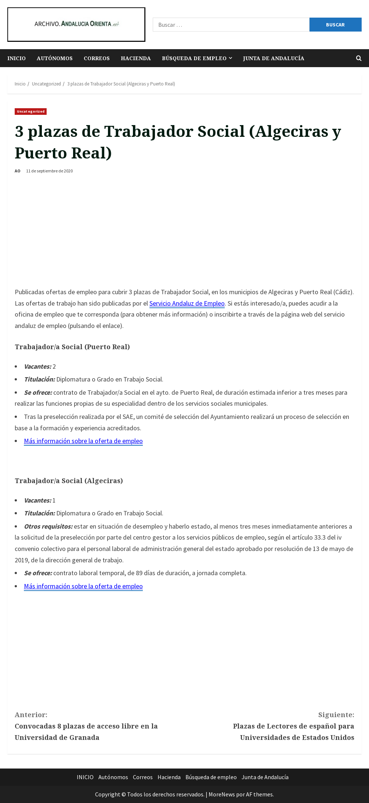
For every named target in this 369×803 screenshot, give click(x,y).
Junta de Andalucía (273, 58)
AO (18, 171)
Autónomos (55, 58)
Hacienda (136, 58)
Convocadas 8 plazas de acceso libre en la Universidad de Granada (100, 725)
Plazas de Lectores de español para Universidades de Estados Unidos (270, 725)
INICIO (16, 58)
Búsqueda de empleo (194, 58)
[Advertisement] (184, 231)
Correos (97, 58)
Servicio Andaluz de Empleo (187, 303)
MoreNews (222, 794)
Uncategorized (30, 111)
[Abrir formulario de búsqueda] (359, 58)
